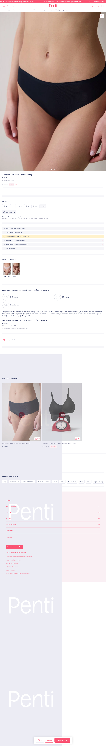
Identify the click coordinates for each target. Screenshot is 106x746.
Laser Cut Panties (28, 482)
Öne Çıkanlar (11, 506)
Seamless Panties (43, 482)
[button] (51, 169)
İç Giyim (21, 10)
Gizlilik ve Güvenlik (12, 563)
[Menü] (3, 5)
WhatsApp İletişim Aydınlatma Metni (18, 573)
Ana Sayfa (7, 10)
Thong (62, 482)
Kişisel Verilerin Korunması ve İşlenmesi (19, 556)
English (9, 537)
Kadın (14, 10)
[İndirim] (13, 5)
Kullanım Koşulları (12, 567)
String (81, 482)
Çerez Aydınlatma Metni (13, 560)
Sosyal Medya (11, 525)
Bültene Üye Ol (15, 547)
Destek (8, 518)
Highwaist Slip (98, 482)
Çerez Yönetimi (10, 570)
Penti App (9, 531)
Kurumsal (9, 512)
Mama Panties (14, 482)
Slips (88, 482)
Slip (5, 482)
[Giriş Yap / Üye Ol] (97, 5)
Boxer (55, 482)
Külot (28, 10)
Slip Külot (36, 10)
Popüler (9, 500)
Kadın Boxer (72, 482)
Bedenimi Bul (9, 212)
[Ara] (8, 5)
